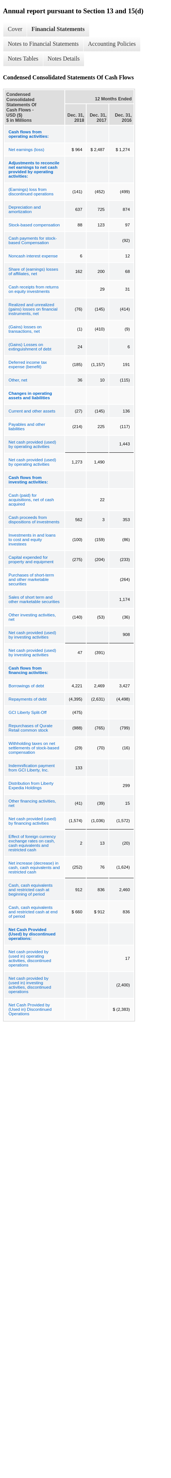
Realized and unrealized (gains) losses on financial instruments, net (33, 309)
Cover (15, 29)
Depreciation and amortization (25, 209)
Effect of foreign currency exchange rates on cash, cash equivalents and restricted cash (32, 843)
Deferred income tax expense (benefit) (28, 364)
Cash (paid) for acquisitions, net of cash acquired (31, 499)
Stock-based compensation (34, 225)
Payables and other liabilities (27, 426)
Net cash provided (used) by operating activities (32, 444)
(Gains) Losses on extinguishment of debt (30, 346)
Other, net (18, 380)
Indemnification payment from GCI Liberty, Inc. (32, 767)
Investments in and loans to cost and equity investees (32, 539)
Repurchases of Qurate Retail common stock (31, 727)
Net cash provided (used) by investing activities (32, 634)
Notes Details (64, 58)
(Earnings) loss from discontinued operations (31, 191)
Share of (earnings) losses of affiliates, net (33, 271)
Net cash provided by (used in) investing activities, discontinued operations (30, 985)
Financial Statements (58, 29)
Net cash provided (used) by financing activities (32, 821)
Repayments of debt (28, 699)
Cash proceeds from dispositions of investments (34, 519)
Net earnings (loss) (26, 149)
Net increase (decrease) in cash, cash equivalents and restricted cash (34, 867)
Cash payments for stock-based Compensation (33, 240)
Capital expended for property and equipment (31, 559)
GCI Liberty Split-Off (28, 712)
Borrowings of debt (26, 686)
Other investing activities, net (32, 617)
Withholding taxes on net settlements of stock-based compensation (34, 748)
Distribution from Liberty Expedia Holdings (31, 785)
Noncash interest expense (33, 256)
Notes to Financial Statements (43, 44)
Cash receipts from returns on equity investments (34, 289)
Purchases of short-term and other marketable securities (31, 579)
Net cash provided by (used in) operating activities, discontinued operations (30, 958)
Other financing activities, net (32, 803)
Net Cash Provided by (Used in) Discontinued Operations (30, 1009)
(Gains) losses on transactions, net (25, 329)
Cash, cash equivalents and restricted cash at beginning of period (31, 889)
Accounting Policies (112, 44)
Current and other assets (32, 411)
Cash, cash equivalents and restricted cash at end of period (33, 911)
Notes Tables (23, 58)
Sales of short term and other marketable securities (34, 599)
